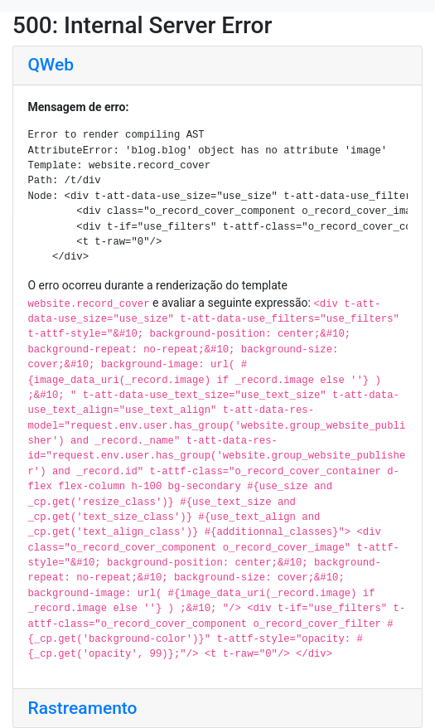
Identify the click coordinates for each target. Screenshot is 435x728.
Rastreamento (83, 708)
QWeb (51, 65)
